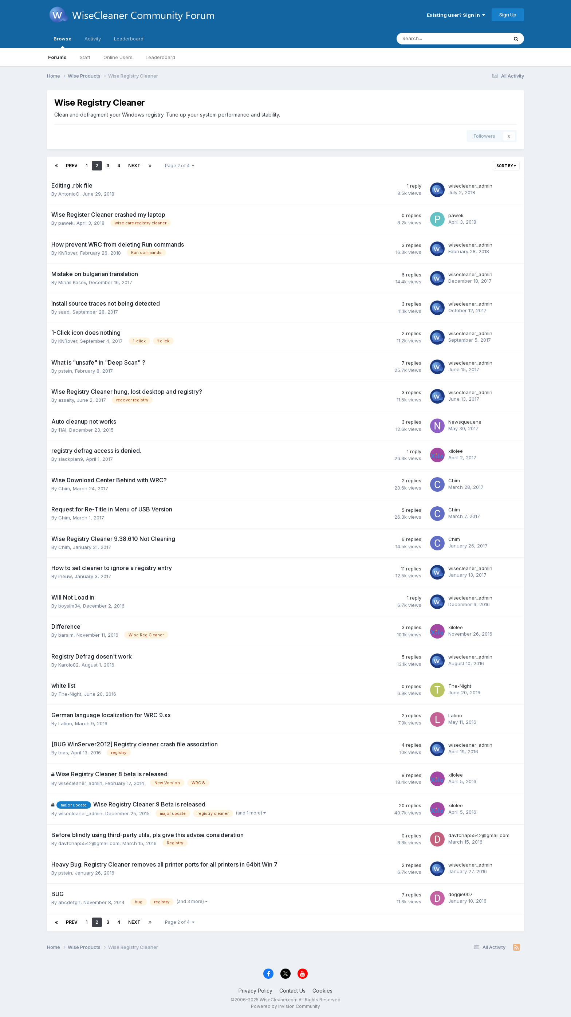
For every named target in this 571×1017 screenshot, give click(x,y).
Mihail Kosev (72, 282)
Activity (92, 39)
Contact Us (292, 990)
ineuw (65, 576)
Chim (64, 488)
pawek (66, 223)
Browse (62, 42)
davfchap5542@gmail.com (88, 843)
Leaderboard (160, 57)
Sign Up (507, 14)
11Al (62, 430)
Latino (65, 723)
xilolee (455, 451)
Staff (85, 57)
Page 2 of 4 (179, 165)
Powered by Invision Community (285, 1006)
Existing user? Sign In (456, 15)
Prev (72, 165)
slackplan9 (70, 459)
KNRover (67, 253)
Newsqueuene (464, 422)
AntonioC (68, 194)
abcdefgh (69, 902)
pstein (65, 371)
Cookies (322, 990)
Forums (57, 57)
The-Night (69, 694)
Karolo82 (68, 665)
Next (134, 165)
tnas (63, 752)
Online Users (118, 57)
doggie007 (460, 894)
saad (64, 312)
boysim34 (69, 606)
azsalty (66, 400)
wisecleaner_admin (470, 186)
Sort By (506, 166)
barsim (66, 635)
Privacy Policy (255, 990)
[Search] (433, 38)
